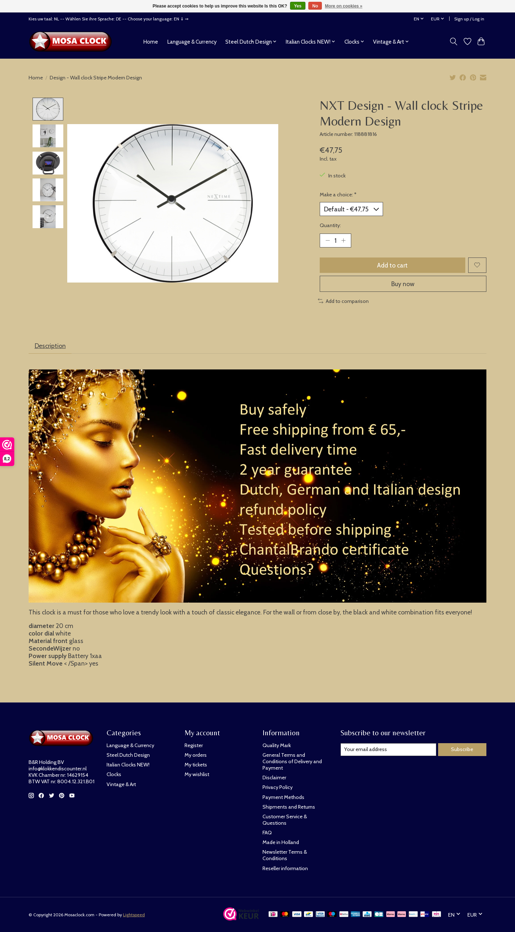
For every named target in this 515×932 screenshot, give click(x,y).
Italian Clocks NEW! (128, 764)
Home (150, 41)
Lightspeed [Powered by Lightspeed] (134, 914)
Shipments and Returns (289, 807)
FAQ (267, 832)
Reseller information (285, 868)
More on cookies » (344, 6)
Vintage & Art (121, 784)
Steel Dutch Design (128, 755)
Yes (297, 6)
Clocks (114, 774)
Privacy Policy (278, 787)
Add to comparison (343, 301)
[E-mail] (388, 749)
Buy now (403, 284)
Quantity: (330, 225)
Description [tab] (50, 345)
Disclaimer (274, 777)
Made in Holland (281, 842)
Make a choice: (338, 194)
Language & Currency (192, 41)
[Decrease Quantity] (328, 240)
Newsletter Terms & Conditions (285, 855)
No (315, 6)
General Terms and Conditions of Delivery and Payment (292, 761)
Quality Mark (277, 745)
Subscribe (462, 749)
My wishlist (197, 774)
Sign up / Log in (469, 18)
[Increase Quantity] (343, 240)
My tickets (196, 764)
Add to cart (392, 265)
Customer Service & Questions (285, 819)
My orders (196, 755)
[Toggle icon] (453, 41)
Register (194, 745)
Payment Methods (283, 797)
